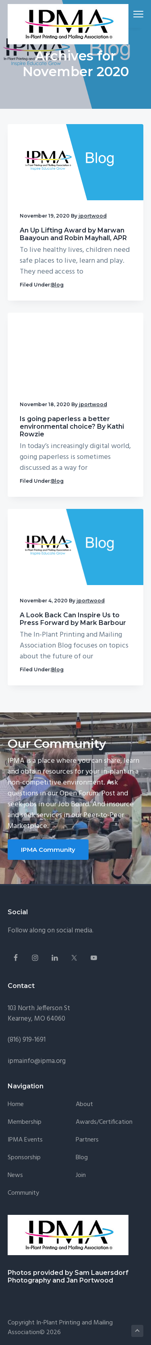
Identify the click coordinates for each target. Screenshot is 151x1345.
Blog (57, 285)
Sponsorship (24, 1158)
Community (23, 1193)
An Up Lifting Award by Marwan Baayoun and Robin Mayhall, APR (73, 234)
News (15, 1176)
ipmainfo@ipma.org (37, 1061)
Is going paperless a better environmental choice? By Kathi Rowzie (72, 426)
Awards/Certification (104, 1122)
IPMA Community (48, 849)
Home (16, 1105)
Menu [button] (135, 14)
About (84, 1105)
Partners (87, 1140)
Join (81, 1176)
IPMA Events (25, 1140)
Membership (24, 1122)
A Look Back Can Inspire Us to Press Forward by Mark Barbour (73, 619)
